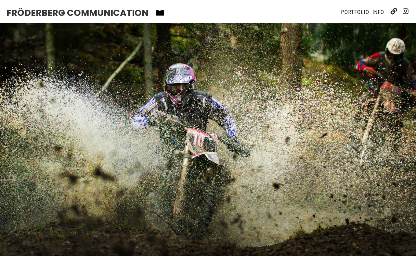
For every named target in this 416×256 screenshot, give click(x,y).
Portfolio (355, 12)
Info (378, 12)
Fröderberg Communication (77, 13)
